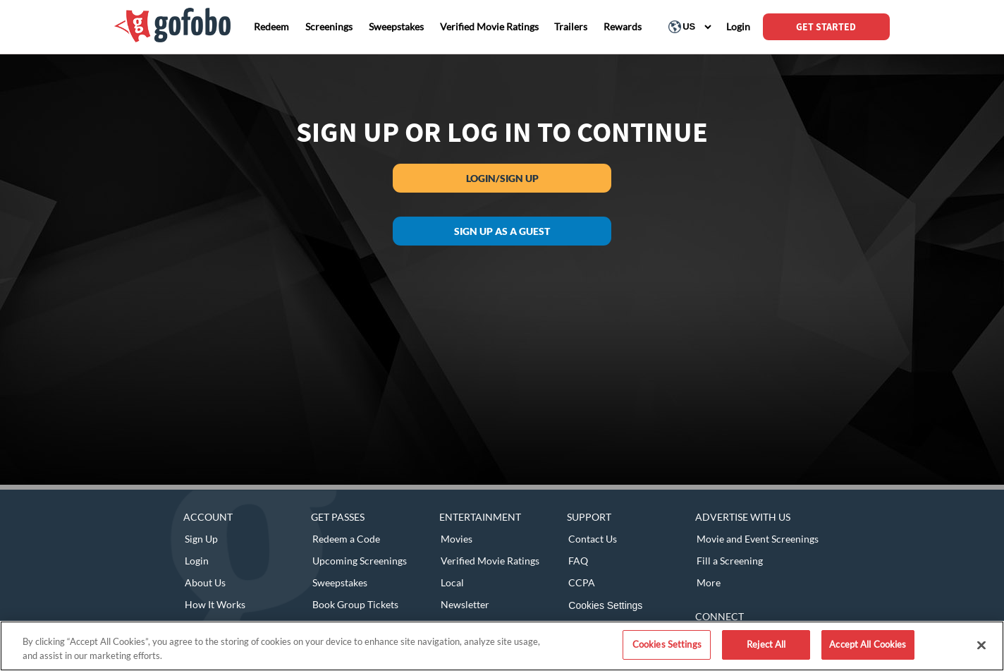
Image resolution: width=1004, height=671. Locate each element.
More (709, 582)
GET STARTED (826, 26)
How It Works (215, 604)
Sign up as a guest (502, 231)
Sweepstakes (339, 582)
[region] (502, 646)
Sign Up (201, 539)
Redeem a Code (346, 539)
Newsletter (465, 604)
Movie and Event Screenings (758, 539)
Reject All (766, 644)
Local (452, 582)
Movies (456, 539)
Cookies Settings (605, 605)
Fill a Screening (730, 561)
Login (197, 561)
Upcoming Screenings (359, 561)
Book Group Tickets (355, 604)
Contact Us (592, 539)
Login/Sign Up (502, 178)
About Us (205, 582)
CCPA (581, 582)
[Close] (981, 644)
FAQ (578, 561)
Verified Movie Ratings (490, 561)
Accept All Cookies (867, 644)
